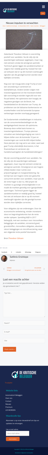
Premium (8, 407)
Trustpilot (8, 383)
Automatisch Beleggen (13, 395)
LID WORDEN (10, 410)
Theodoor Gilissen (16, 238)
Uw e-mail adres (12, 429)
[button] (4, 252)
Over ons (8, 398)
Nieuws (8, 404)
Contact (8, 401)
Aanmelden (13, 439)
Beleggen (42, 26)
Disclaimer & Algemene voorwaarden (24, 452)
